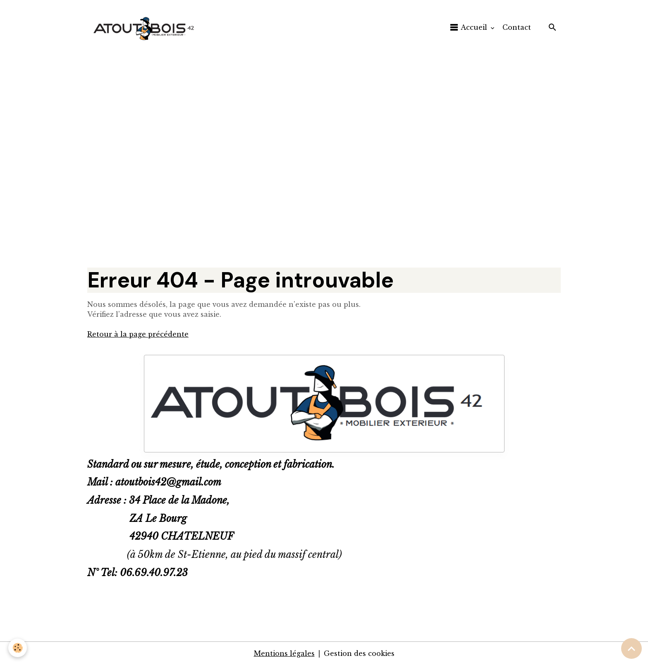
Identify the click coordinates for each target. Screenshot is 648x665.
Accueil (469, 27)
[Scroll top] (631, 648)
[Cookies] (17, 648)
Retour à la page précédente (138, 334)
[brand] (146, 27)
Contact (516, 27)
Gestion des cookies (359, 653)
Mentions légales (284, 653)
